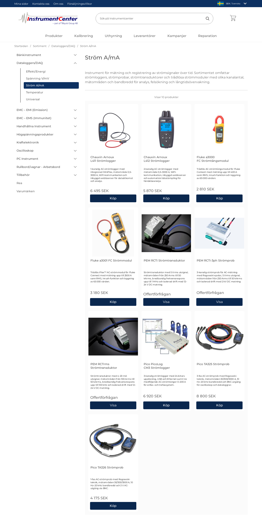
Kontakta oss (40, 3)
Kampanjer (176, 36)
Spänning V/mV (37, 78)
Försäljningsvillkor (79, 3)
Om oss (58, 3)
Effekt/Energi (36, 71)
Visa (166, 302)
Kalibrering (83, 36)
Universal (33, 99)
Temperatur (34, 92)
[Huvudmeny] (54, 35)
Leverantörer (145, 36)
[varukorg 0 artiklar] (233, 18)
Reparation (207, 36)
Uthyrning (113, 36)
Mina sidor (21, 3)
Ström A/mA (35, 85)
